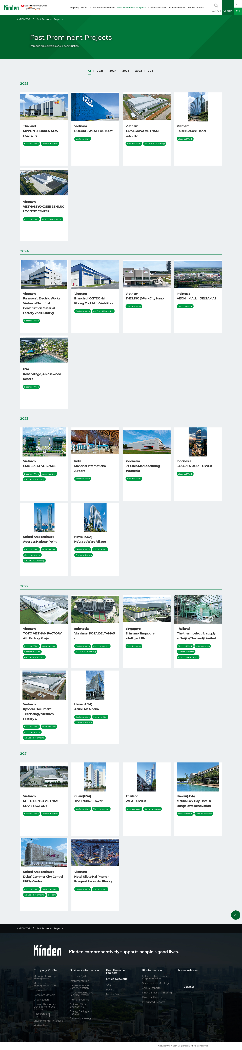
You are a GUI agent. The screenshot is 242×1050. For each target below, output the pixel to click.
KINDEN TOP (23, 19)
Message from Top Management (45, 977)
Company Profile (77, 7)
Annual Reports (151, 987)
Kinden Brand (41, 1025)
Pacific (110, 989)
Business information (102, 7)
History (38, 990)
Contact (189, 986)
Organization (41, 999)
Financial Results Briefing (157, 992)
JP (237, 3)
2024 (112, 70)
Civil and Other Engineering (78, 1005)
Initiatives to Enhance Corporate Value (155, 977)
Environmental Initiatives (48, 1020)
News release (196, 7)
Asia (108, 984)
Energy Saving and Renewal (81, 1012)
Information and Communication (79, 986)
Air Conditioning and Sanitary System (81, 993)
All (89, 70)
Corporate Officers (44, 994)
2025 (100, 70)
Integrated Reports (153, 1002)
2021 (151, 70)
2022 (138, 70)
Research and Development (42, 1015)
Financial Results (152, 997)
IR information (177, 7)
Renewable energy (81, 1018)
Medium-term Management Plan (45, 984)
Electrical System (80, 976)
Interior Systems (79, 999)
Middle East (113, 994)
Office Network (157, 7)
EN (238, 11)
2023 (125, 70)
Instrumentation (79, 980)
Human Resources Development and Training (45, 1007)
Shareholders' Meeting (155, 983)
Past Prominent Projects (131, 7)
